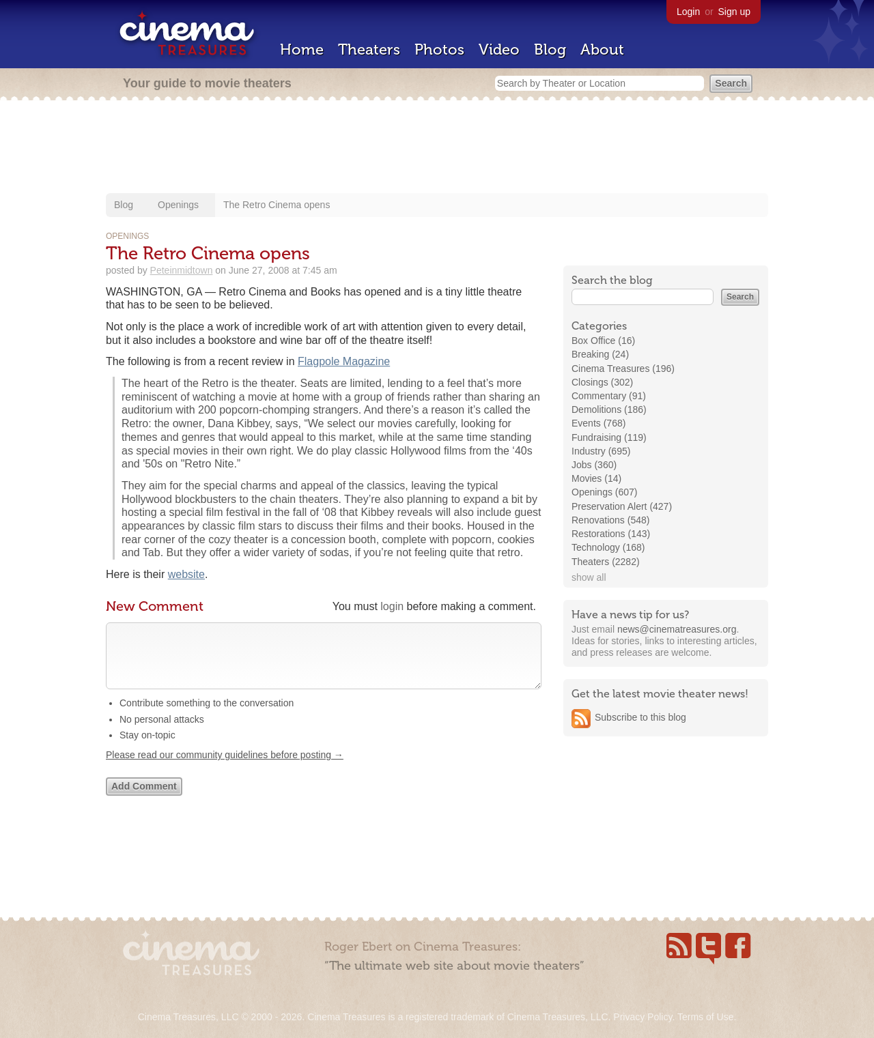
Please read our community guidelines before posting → (224, 768)
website (186, 574)
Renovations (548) (610, 520)
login (392, 606)
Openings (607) (605, 492)
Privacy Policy (642, 1016)
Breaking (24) (600, 354)
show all (589, 577)
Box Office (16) (603, 340)
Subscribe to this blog (640, 717)
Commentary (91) (609, 395)
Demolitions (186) (609, 409)
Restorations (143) (611, 533)
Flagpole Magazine (344, 361)
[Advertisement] (437, 148)
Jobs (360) (594, 464)
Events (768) (598, 423)
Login (688, 11)
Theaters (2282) (606, 561)
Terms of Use (705, 1016)
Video (499, 49)
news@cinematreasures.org (677, 629)
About (602, 49)
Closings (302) (602, 382)
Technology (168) (608, 547)
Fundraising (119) (609, 437)
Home (302, 49)
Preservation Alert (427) (622, 506)
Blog (550, 49)
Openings (178, 204)
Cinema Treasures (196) (623, 368)
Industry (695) (601, 451)
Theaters (369, 49)
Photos (439, 49)
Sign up (734, 11)
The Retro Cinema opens (276, 204)
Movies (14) (596, 478)
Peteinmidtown (181, 270)
